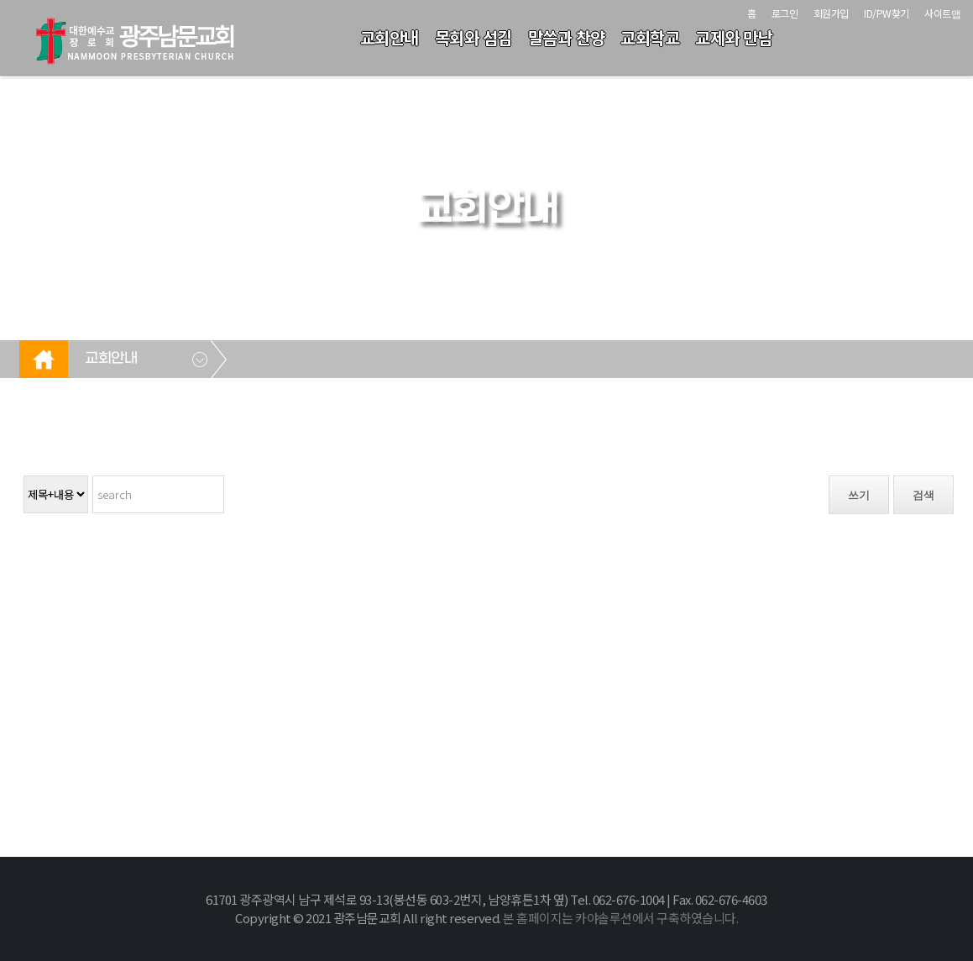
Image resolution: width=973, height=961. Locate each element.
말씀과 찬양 (566, 37)
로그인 (785, 13)
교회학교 (649, 37)
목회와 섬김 (473, 37)
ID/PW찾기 (886, 13)
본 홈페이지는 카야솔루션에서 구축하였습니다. (620, 918)
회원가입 (831, 13)
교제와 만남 (733, 37)
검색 (923, 495)
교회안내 (389, 37)
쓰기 (859, 495)
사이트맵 (942, 13)
